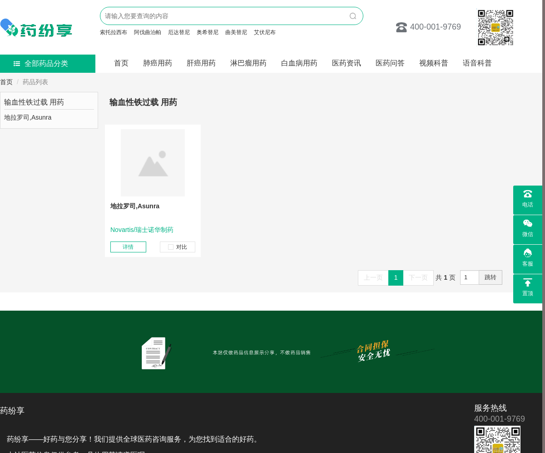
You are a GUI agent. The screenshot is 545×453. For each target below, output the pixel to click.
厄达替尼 (179, 32)
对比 (177, 247)
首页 (121, 63)
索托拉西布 (113, 32)
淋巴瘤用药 (248, 63)
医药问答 (390, 63)
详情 (128, 247)
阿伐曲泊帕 (147, 32)
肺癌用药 (157, 63)
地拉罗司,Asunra (134, 206)
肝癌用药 (201, 63)
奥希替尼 (207, 32)
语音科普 (477, 63)
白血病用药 (299, 63)
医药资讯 (346, 63)
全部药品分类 (41, 63)
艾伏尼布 (265, 32)
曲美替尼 (236, 32)
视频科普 (433, 63)
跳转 (490, 277)
